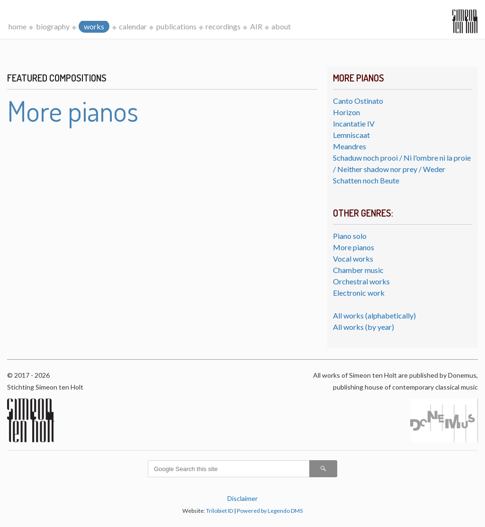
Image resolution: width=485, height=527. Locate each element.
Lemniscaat (351, 134)
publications (176, 26)
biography (53, 26)
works (94, 26)
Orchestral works (361, 281)
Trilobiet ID (219, 510)
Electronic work (359, 292)
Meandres (349, 146)
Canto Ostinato (358, 100)
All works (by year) (363, 326)
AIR (256, 26)
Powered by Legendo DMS (270, 510)
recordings (223, 26)
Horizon (346, 112)
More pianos (353, 247)
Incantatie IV (354, 123)
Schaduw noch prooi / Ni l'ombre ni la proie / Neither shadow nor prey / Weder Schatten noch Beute (402, 169)
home (18, 26)
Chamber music (358, 269)
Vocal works (353, 258)
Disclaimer (242, 498)
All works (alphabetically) (374, 315)
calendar (133, 26)
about (281, 26)
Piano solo (350, 235)
